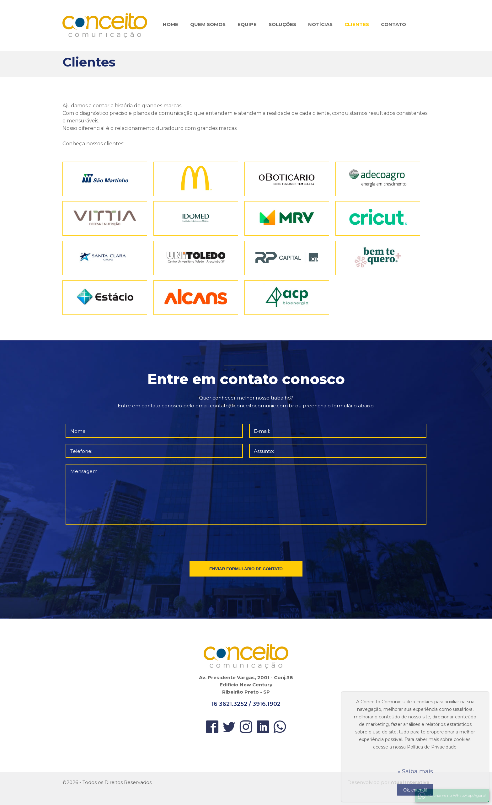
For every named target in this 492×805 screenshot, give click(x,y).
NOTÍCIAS (320, 24)
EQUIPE (247, 24)
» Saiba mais (415, 771)
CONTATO (393, 24)
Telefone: (81, 451)
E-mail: (262, 431)
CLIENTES (357, 24)
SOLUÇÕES (282, 24)
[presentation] (246, 541)
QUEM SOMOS (208, 24)
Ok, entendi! (415, 789)
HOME (170, 24)
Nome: (78, 431)
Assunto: (264, 451)
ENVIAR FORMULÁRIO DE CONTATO (246, 568)
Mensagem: (84, 471)
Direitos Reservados (128, 782)
